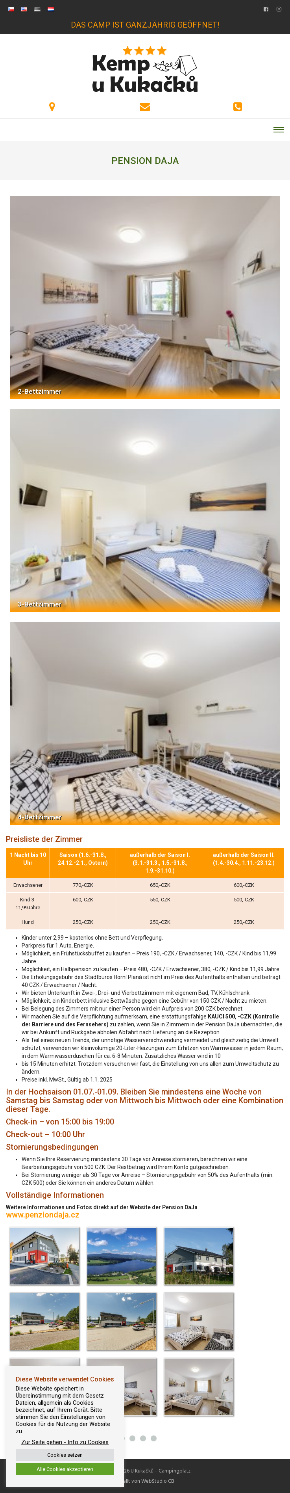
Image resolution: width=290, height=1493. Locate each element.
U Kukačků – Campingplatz (160, 1470)
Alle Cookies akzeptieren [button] (65, 1469)
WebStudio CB (157, 1481)
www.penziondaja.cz (42, 1214)
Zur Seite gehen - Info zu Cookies (65, 1442)
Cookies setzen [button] (65, 1455)
